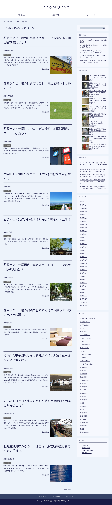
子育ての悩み (84, 380)
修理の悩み (83, 371)
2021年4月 (83, 205)
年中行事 (83, 390)
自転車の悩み (84, 423)
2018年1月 (83, 296)
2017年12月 (83, 299)
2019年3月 (83, 250)
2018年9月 (83, 270)
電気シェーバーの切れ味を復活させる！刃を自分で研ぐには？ (97, 108)
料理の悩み (83, 393)
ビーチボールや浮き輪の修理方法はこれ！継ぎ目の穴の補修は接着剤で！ (97, 146)
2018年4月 (83, 286)
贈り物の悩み (84, 426)
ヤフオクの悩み (85, 361)
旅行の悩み (7, 55)
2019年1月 (83, 257)
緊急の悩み (83, 413)
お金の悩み (83, 332)
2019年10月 (83, 228)
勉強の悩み (83, 377)
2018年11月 (83, 263)
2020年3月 (83, 221)
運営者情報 (55, 15)
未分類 (82, 403)
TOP (11, 22)
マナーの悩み (84, 358)
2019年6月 (83, 241)
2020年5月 (83, 218)
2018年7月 (83, 276)
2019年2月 (83, 254)
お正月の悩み (84, 325)
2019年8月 (83, 234)
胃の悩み (83, 419)
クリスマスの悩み (85, 338)
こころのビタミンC (56, 7)
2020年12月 (83, 208)
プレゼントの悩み (85, 354)
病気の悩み (83, 406)
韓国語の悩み (84, 432)
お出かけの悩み (85, 322)
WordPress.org (87, 453)
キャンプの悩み (85, 335)
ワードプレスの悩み (86, 364)
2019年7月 (83, 238)
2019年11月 (83, 225)
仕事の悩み (83, 367)
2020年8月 (83, 215)
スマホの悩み (84, 348)
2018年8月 (83, 273)
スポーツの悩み (85, 345)
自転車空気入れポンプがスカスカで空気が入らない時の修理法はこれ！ (97, 100)
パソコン (83, 351)
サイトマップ (91, 15)
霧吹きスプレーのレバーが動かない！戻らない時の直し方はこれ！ (97, 85)
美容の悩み (83, 416)
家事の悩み (83, 384)
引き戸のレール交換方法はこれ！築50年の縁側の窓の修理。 (97, 138)
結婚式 (82, 410)
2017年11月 (83, 302)
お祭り (82, 329)
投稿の (86, 448)
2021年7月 (83, 202)
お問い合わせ (21, 15)
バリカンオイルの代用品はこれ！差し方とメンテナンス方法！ (97, 77)
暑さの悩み (83, 400)
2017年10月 (83, 306)
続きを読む (45, 69)
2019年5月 (83, 244)
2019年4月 (83, 247)
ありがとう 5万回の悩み (87, 319)
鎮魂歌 (82, 429)
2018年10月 (83, 267)
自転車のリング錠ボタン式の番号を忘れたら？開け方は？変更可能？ (97, 93)
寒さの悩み (83, 387)
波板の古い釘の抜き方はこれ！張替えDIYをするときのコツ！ (97, 131)
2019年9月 (83, 231)
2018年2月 (83, 293)
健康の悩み (83, 374)
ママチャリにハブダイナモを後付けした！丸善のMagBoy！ (97, 123)
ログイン (85, 445)
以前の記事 (67, 489)
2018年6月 (83, 280)
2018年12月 (83, 260)
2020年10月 (83, 212)
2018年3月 (83, 289)
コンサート (83, 341)
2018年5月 (83, 283)
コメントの (87, 451)
